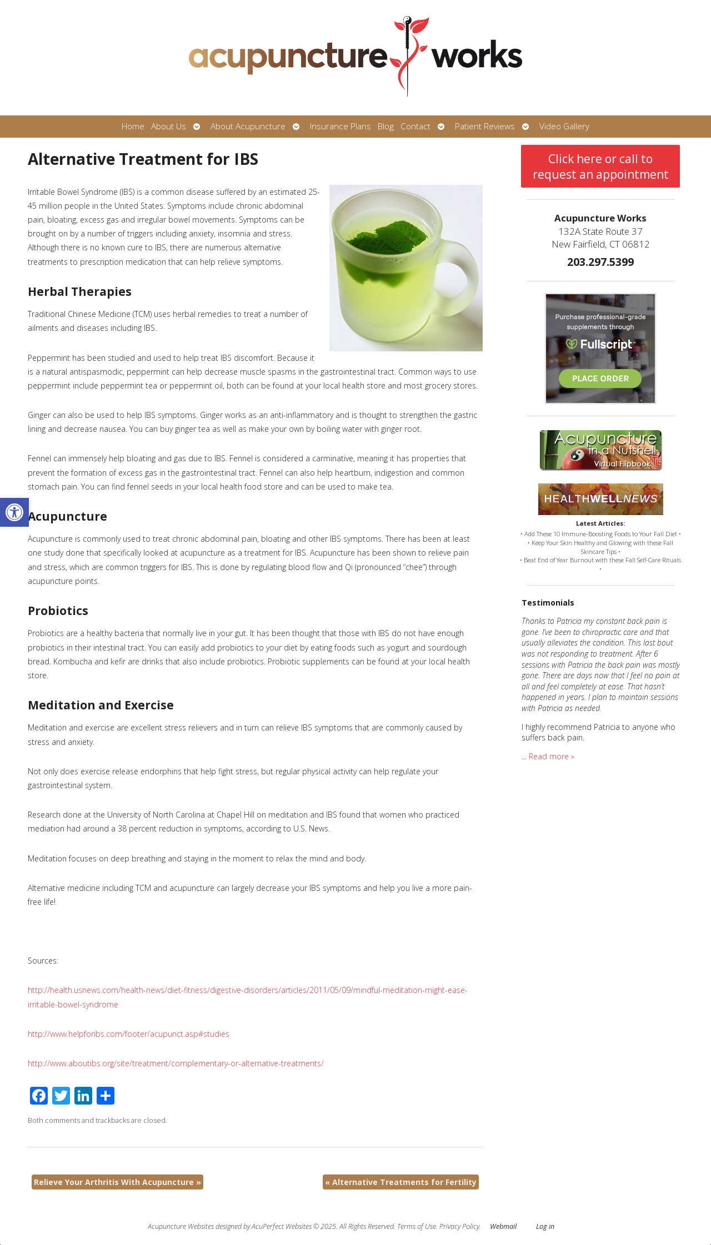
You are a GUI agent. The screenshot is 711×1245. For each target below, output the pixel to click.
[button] (14, 512)
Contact (415, 126)
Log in (545, 1226)
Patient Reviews (485, 126)
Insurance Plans (340, 126)
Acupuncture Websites (181, 1226)
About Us (168, 126)
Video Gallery (564, 126)
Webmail (503, 1226)
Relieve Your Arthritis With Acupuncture (117, 1182)
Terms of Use (416, 1226)
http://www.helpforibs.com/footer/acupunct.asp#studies (128, 1034)
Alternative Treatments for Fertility (401, 1182)
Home (133, 126)
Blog (386, 126)
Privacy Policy (459, 1226)
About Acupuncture (248, 126)
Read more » (551, 756)
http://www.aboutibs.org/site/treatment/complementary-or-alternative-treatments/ (176, 1063)
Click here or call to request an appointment (601, 166)
